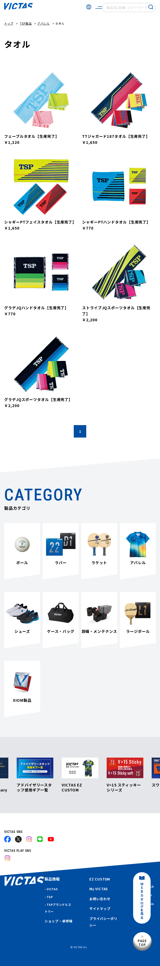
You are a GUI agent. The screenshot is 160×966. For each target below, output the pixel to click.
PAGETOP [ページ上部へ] (142, 943)
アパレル (43, 23)
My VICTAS (98, 888)
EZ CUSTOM (99, 879)
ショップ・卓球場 (58, 920)
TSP (50, 897)
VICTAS (52, 889)
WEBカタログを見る (141, 901)
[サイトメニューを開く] (98, 7)
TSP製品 (26, 23)
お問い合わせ (99, 898)
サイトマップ (99, 908)
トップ (8, 23)
